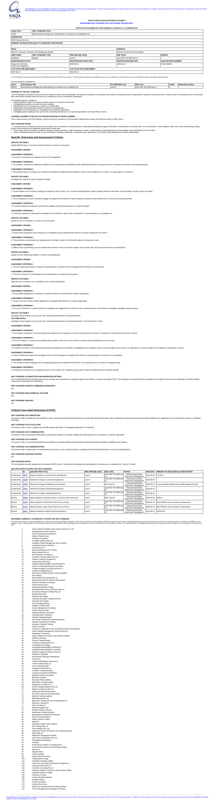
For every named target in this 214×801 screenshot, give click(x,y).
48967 (25, 511)
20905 (25, 484)
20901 (25, 489)
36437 (25, 475)
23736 (25, 507)
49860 (25, 498)
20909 (25, 480)
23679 (25, 502)
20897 (25, 493)
